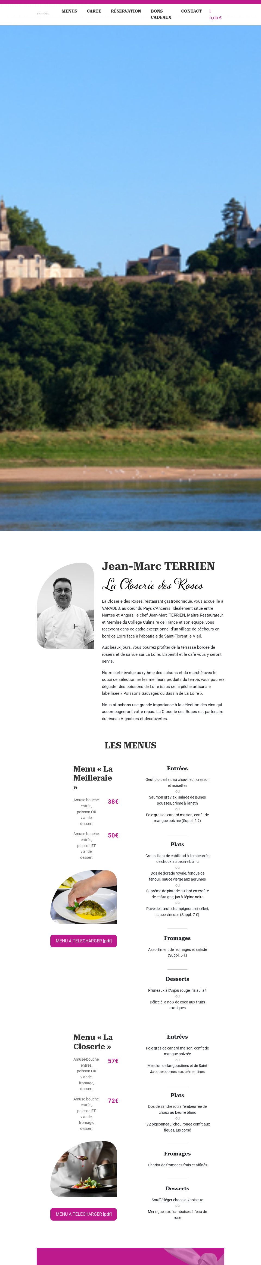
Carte (94, 11)
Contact (191, 11)
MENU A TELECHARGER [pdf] (84, 941)
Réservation (126, 11)
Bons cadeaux (161, 14)
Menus (69, 11)
